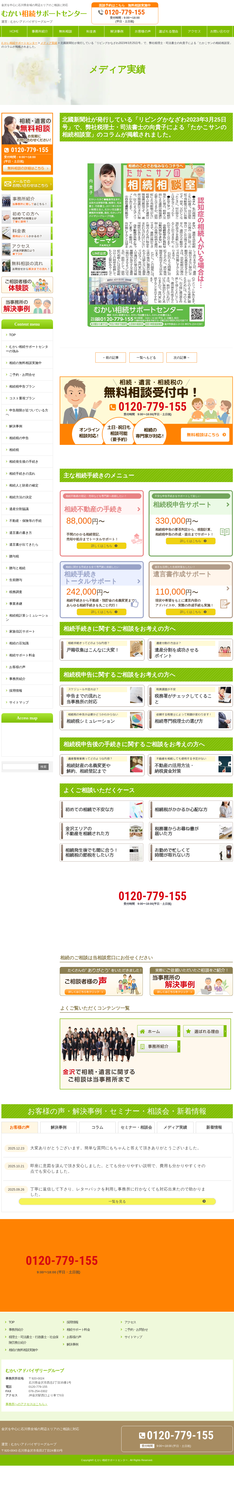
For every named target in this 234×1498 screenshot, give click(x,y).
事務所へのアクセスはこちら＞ (27, 1404)
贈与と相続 (17, 568)
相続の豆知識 (19, 643)
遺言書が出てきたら (23, 544)
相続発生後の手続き (23, 461)
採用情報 (15, 690)
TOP (14, 335)
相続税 (14, 450)
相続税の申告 (19, 438)
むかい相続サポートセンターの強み (27, 349)
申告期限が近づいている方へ (27, 412)
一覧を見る (117, 1201)
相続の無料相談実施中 (25, 363)
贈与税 (14, 556)
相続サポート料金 (22, 655)
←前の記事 (111, 357)
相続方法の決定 (20, 497)
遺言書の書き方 (20, 533)
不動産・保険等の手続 (25, 521)
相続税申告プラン (22, 386)
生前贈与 (15, 580)
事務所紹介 (17, 679)
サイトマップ (19, 702)
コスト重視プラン (22, 398)
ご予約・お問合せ (22, 374)
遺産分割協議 (19, 509)
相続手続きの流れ (22, 473)
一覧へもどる (146, 357)
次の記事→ (182, 357)
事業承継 (15, 603)
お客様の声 (17, 667)
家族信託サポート (22, 631)
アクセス (130, 1322)
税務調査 (15, 592)
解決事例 (15, 426)
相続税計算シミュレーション (27, 617)
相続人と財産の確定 (23, 485)
